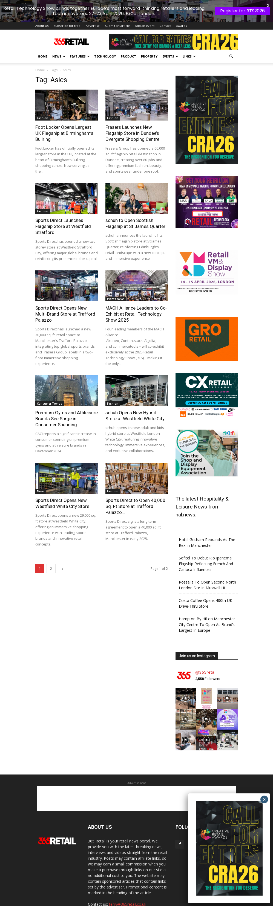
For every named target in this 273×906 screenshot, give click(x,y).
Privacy (175, 902)
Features (80, 36)
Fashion (42, 97)
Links (189, 36)
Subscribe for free (67, 5)
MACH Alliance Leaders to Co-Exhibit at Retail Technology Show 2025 (136, 293)
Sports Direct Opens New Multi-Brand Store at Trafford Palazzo (65, 293)
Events (170, 36)
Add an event (144, 5)
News (58, 36)
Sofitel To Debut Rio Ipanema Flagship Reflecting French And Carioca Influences (206, 543)
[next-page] (62, 548)
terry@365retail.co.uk (127, 884)
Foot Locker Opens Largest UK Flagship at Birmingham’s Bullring (64, 112)
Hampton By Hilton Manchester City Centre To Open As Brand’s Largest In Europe (207, 604)
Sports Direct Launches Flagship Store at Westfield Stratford (63, 206)
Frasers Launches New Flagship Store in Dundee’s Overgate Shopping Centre (132, 112)
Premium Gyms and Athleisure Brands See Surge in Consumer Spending (66, 398)
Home (42, 36)
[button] (231, 36)
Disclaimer (194, 902)
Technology (105, 36)
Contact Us (216, 902)
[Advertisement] (136, 778)
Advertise (93, 5)
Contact (165, 5)
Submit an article (117, 5)
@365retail (206, 651)
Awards (181, 5)
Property (149, 36)
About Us (41, 5)
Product (128, 36)
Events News (116, 278)
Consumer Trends (49, 383)
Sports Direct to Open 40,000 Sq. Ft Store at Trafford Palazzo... (135, 486)
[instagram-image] (186, 678)
